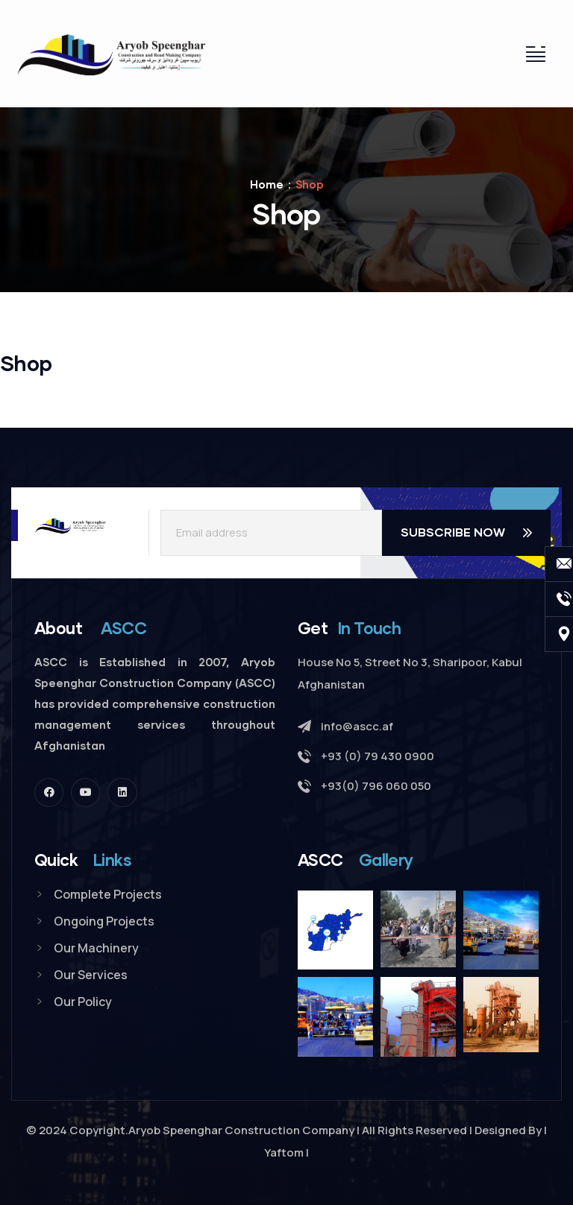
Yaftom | (286, 1152)
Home (267, 184)
